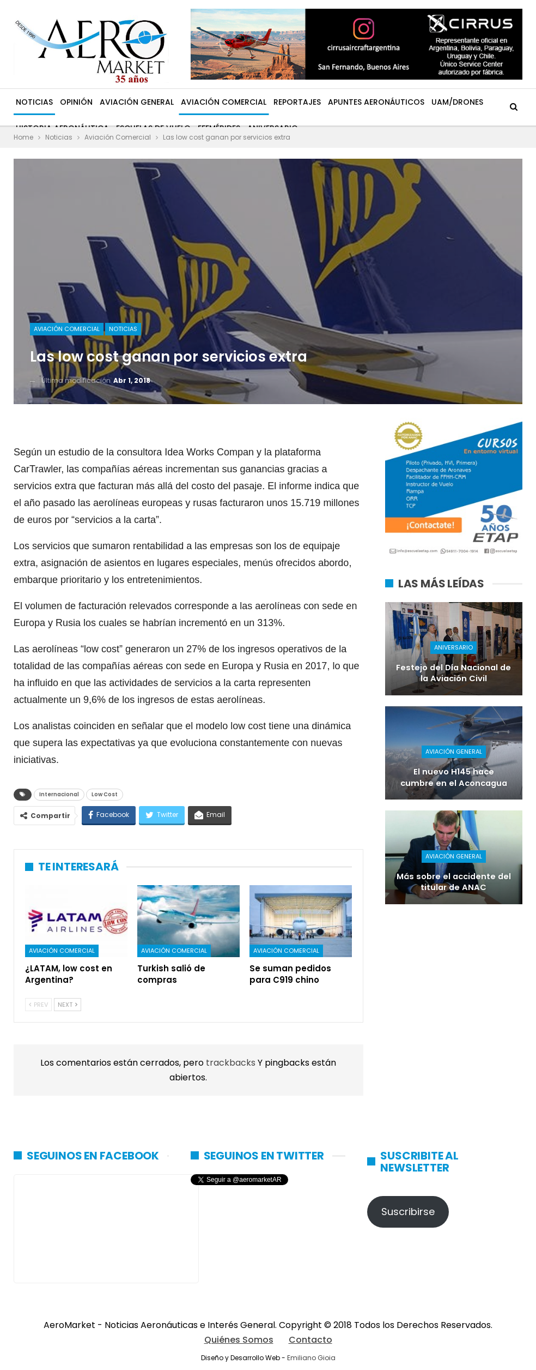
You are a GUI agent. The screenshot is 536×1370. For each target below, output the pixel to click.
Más (439, 102)
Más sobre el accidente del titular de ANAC (454, 882)
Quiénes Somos (238, 1339)
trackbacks (232, 1062)
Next (67, 1004)
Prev (38, 1004)
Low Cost (105, 794)
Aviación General (137, 102)
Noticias (34, 102)
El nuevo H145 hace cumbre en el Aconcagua (453, 777)
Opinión (76, 102)
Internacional (59, 794)
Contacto (310, 1339)
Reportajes (297, 102)
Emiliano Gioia (311, 1357)
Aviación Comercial (223, 102)
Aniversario (453, 647)
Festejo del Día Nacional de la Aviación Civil (453, 673)
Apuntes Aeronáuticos (376, 102)
